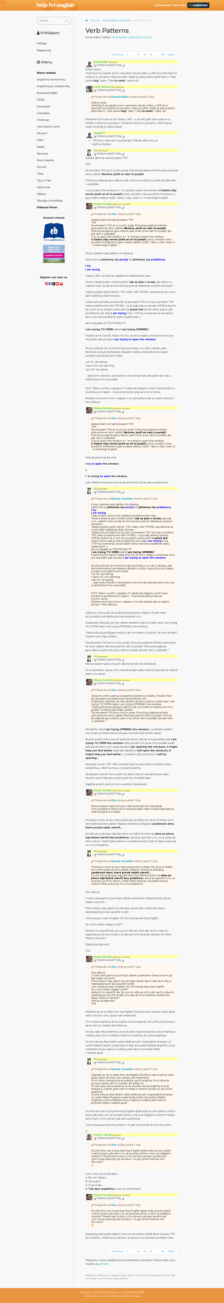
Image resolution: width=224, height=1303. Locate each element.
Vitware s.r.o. (114, 1292)
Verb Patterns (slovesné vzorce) (132, 37)
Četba (40, 99)
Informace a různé (48, 126)
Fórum (95, 20)
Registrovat (44, 50)
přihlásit (104, 1263)
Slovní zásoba (45, 160)
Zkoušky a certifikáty (50, 200)
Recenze (42, 153)
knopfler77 (99, 133)
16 (151, 54)
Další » (172, 54)
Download (43, 106)
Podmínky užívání (95, 1296)
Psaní (40, 140)
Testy (40, 173)
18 (162, 54)
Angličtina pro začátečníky (53, 86)
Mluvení (42, 133)
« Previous (116, 54)
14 (138, 54)
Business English (47, 92)
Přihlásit (42, 43)
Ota (101, 150)
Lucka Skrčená (109, 87)
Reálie (40, 146)
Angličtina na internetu (51, 79)
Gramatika (43, 113)
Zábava (41, 193)
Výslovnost (43, 187)
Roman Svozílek (112, 204)
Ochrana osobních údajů (124, 1296)
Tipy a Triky (44, 180)
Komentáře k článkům (117, 20)
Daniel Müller (106, 62)
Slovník (41, 167)
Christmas (43, 119)
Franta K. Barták (107, 1135)
